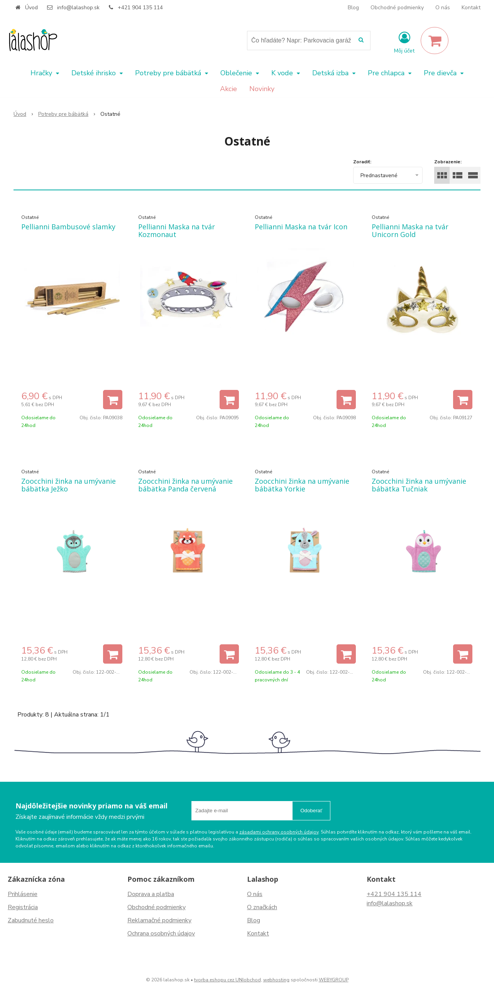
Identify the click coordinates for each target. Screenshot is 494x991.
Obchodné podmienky (397, 7)
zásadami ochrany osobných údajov (278, 832)
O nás (442, 7)
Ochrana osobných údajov (161, 933)
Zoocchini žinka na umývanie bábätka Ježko (68, 484)
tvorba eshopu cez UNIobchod (227, 980)
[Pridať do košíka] (112, 399)
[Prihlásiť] (404, 42)
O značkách (262, 907)
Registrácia (23, 907)
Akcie (228, 88)
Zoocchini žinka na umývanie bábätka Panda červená (185, 484)
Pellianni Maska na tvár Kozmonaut (176, 230)
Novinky (261, 88)
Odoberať (311, 810)
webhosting (276, 980)
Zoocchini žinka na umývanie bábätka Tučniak (419, 484)
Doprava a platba (150, 894)
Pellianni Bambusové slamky (68, 226)
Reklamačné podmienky (159, 920)
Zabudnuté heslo (31, 920)
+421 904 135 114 (140, 7)
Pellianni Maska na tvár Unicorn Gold (410, 230)
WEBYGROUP (334, 980)
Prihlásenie (22, 894)
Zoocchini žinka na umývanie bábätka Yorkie (302, 484)
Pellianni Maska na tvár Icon (301, 226)
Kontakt (471, 7)
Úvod (31, 7)
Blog (353, 7)
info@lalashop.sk (78, 7)
